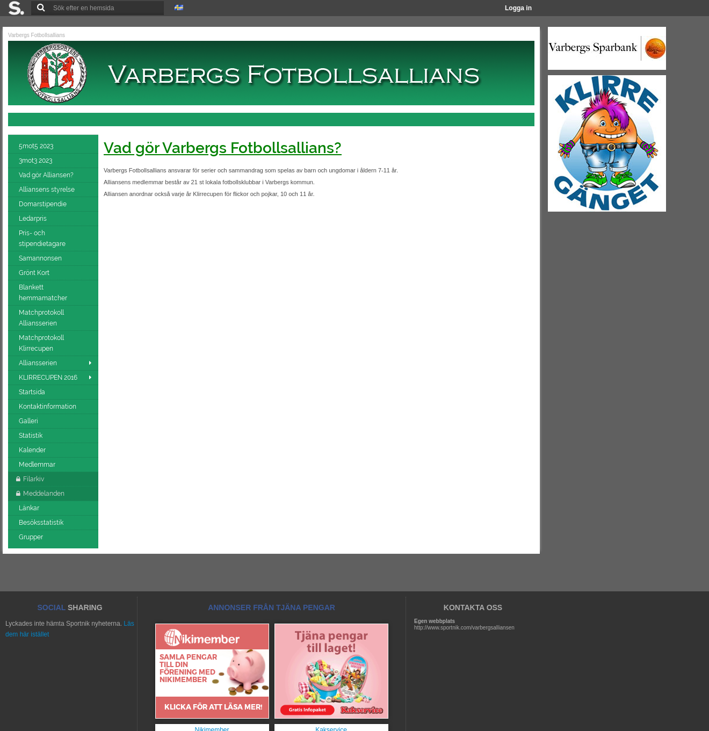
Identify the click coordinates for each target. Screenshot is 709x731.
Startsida (33, 392)
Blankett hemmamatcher (44, 293)
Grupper (32, 537)
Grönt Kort (35, 273)
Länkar (30, 508)
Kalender (33, 450)
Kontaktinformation (48, 406)
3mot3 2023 (36, 160)
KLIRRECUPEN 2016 (48, 377)
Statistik (31, 435)
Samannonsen (41, 258)
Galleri (29, 421)
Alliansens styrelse (47, 189)
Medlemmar (38, 464)
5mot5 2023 (37, 146)
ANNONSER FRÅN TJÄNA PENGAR (271, 607)
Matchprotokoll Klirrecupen (41, 343)
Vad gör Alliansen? (47, 175)
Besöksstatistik (42, 522)
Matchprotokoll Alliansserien (41, 318)
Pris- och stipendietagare (43, 238)
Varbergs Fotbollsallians (36, 35)
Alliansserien (38, 363)
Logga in (518, 8)
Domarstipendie (43, 204)
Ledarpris (33, 218)
